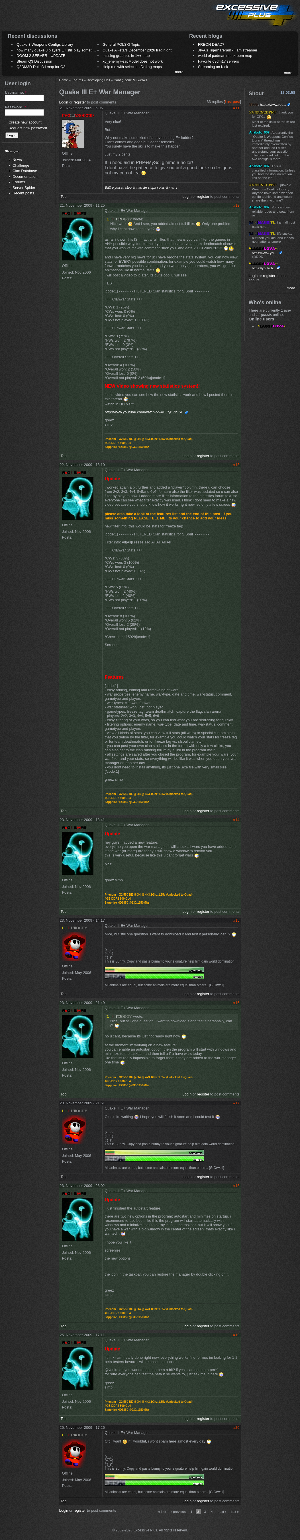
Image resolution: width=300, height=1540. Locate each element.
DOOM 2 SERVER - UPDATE (41, 55)
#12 (236, 205)
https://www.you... (273, 104)
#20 (236, 1427)
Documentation (25, 176)
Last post (232, 101)
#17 (236, 1103)
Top (63, 196)
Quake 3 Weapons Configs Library (45, 44)
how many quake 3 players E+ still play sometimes (58, 50)
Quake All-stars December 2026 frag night (137, 50)
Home (63, 80)
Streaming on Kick (213, 67)
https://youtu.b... (263, 268)
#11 (236, 108)
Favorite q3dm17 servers (218, 61)
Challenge (21, 165)
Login (63, 102)
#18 (236, 1186)
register (80, 102)
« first (162, 1511)
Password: (15, 107)
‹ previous (178, 1511)
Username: (15, 92)
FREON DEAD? (211, 44)
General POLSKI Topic (121, 44)
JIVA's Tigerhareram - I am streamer (227, 50)
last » (235, 1511)
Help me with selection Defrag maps (132, 67)
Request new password (28, 128)
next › (222, 1511)
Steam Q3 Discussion (34, 61)
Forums (19, 182)
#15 (236, 920)
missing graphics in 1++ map (126, 55)
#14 (236, 820)
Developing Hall (98, 80)
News (17, 160)
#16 (236, 1003)
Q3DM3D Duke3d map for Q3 (41, 67)
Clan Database (25, 171)
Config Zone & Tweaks (130, 80)
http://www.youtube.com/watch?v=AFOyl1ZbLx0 (144, 412)
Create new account (25, 122)
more (179, 72)
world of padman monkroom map (225, 55)
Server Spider (24, 188)
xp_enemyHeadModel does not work (133, 61)
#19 (236, 1335)
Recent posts (23, 193)
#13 (236, 465)
